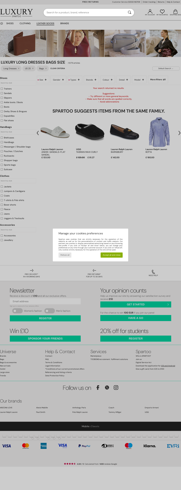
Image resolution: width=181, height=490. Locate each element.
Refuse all (64, 255)
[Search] (130, 12)
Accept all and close (112, 255)
